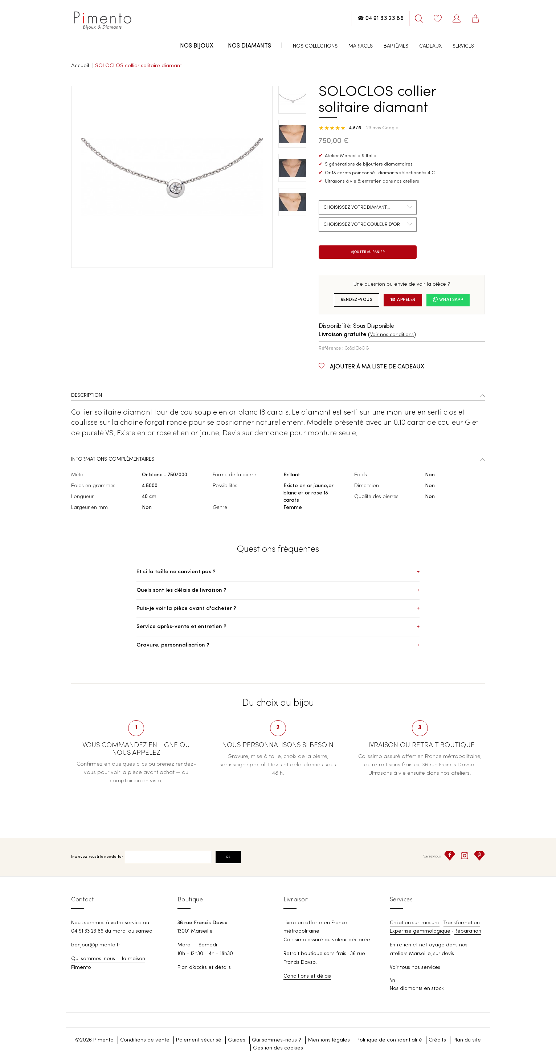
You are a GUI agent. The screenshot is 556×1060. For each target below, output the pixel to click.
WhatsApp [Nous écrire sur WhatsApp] (448, 299)
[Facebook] (449, 856)
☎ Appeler (402, 300)
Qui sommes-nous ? (276, 1040)
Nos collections (315, 46)
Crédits (437, 1040)
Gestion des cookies (278, 1048)
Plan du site (467, 1040)
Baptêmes (396, 46)
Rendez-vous (356, 300)
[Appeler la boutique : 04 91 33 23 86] (380, 18)
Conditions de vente (144, 1040)
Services (463, 46)
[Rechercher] (418, 18)
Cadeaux (430, 46)
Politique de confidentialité (389, 1040)
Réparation (467, 931)
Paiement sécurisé (198, 1040)
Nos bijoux (196, 46)
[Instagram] (464, 856)
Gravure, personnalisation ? (278, 645)
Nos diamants (249, 46)
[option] (171, 177)
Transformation (461, 922)
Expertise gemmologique (420, 931)
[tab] (278, 396)
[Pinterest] (479, 856)
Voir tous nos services (415, 967)
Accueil (80, 66)
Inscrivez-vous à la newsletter (97, 857)
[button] (278, 396)
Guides (236, 1040)
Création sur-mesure (415, 922)
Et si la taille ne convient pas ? (278, 572)
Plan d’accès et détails (204, 967)
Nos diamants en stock (417, 988)
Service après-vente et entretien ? (278, 627)
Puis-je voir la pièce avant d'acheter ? (278, 608)
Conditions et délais (307, 976)
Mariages (360, 46)
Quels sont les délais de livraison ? (278, 590)
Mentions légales (329, 1040)
